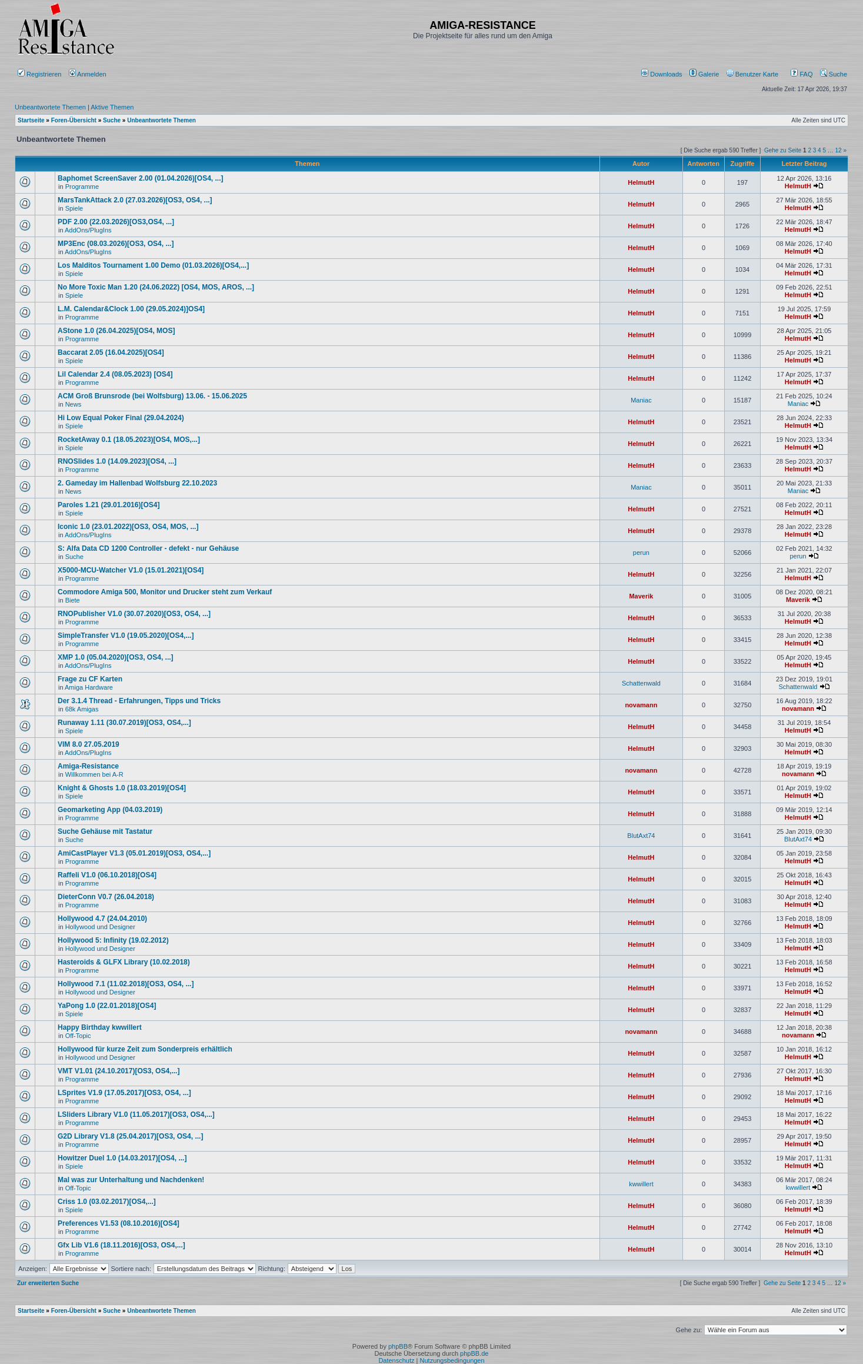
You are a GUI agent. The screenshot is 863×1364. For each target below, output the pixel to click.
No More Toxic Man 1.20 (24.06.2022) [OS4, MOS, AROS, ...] (156, 287)
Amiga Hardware (89, 687)
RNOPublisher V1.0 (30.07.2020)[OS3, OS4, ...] (134, 614)
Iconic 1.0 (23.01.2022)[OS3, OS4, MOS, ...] (128, 527)
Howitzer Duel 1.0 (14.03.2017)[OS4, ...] (122, 1158)
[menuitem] (662, 74)
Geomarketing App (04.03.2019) (110, 810)
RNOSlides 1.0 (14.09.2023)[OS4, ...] (117, 461)
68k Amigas (82, 709)
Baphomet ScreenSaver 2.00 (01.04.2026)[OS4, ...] (140, 178)
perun (641, 552)
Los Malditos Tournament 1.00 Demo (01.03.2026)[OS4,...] (153, 265)
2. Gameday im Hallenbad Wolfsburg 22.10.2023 (137, 483)
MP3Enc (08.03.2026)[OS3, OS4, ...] (116, 243)
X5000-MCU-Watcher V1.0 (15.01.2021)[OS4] (131, 570)
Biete (72, 600)
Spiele (74, 208)
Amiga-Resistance (88, 766)
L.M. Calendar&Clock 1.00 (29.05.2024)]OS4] (131, 309)
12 (838, 150)
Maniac (641, 400)
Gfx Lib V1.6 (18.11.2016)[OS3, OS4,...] (121, 1245)
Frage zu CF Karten (90, 679)
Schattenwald (641, 683)
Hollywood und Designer (100, 926)
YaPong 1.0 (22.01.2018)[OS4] (107, 1006)
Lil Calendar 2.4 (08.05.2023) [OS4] (115, 374)
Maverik (641, 596)
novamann (641, 704)
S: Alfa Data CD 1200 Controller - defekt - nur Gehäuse (148, 548)
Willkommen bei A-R (94, 774)
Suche (833, 74)
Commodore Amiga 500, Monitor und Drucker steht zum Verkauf (165, 592)
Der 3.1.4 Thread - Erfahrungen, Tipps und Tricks (139, 701)
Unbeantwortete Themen (50, 107)
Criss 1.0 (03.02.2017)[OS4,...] (107, 1201)
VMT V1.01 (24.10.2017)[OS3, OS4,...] (118, 1071)
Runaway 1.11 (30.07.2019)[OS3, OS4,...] (124, 722)
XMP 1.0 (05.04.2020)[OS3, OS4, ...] (116, 657)
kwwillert (641, 1183)
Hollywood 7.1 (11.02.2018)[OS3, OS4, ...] (126, 984)
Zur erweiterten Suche (48, 1283)
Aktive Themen (112, 107)
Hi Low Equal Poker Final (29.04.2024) (121, 418)
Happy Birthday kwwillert (100, 1027)
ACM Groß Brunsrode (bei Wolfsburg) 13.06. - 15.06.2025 (152, 396)
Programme (82, 186)
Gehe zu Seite (782, 150)
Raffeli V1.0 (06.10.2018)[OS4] (107, 875)
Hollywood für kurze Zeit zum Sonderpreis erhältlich (145, 1049)
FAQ (801, 74)
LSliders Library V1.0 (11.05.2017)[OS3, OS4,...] (136, 1114)
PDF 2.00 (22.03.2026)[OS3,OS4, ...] (116, 222)
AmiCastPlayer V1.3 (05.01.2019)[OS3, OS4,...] (134, 853)
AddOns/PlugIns (88, 230)
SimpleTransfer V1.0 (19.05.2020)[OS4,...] (126, 635)
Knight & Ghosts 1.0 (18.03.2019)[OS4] (122, 788)
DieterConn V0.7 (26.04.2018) (106, 897)
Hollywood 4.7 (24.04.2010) (102, 918)
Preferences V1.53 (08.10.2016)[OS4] (118, 1223)
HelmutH (641, 182)
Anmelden (88, 74)
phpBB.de (474, 1353)
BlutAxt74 (641, 835)
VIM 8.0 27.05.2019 (88, 744)
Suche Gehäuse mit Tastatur (105, 831)
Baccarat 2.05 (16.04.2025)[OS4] (111, 352)
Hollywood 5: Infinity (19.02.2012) (113, 940)
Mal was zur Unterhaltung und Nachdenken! (131, 1180)
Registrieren (39, 74)
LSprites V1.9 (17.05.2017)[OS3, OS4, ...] (124, 1093)
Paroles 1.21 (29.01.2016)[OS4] (108, 505)
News (73, 404)
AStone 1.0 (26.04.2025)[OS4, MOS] (116, 331)
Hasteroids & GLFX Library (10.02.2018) (124, 962)
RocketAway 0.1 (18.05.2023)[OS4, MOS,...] (129, 439)
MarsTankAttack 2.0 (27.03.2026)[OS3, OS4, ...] (135, 200)
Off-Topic (78, 1035)
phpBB (398, 1346)
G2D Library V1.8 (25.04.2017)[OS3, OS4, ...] (130, 1136)
